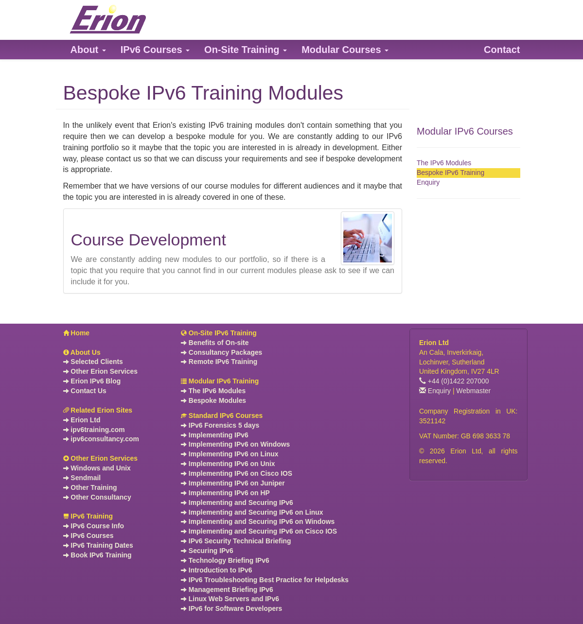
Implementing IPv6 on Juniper (233, 483)
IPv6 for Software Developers (231, 608)
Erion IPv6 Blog (92, 381)
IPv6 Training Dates (98, 545)
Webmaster (473, 391)
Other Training (90, 487)
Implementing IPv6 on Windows (235, 444)
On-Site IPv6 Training (219, 333)
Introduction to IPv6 (216, 570)
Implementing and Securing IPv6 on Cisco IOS (259, 531)
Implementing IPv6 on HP (225, 493)
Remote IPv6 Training (219, 361)
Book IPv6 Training (97, 555)
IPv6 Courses (88, 535)
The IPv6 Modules (444, 163)
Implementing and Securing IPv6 (237, 502)
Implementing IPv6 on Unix (228, 464)
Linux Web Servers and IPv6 (230, 599)
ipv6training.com (94, 429)
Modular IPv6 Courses (465, 131)
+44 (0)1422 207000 (454, 381)
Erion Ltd (82, 420)
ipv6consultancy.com (101, 439)
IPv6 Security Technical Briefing (236, 541)
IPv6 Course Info (93, 526)
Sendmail (82, 478)
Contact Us (84, 391)
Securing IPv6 (207, 551)
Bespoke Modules (213, 400)
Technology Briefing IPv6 (225, 560)
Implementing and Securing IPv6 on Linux (252, 512)
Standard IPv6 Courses (222, 415)
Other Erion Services (100, 371)
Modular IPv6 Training (220, 381)
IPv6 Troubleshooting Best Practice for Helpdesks (265, 580)
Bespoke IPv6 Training (450, 172)
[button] (88, 49)
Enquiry (428, 182)
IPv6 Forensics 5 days (220, 425)
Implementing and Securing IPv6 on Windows (258, 521)
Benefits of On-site (215, 343)
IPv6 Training (88, 516)
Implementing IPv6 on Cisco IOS (236, 473)
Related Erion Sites (98, 410)
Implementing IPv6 (214, 435)
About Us (82, 352)
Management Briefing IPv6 (227, 589)
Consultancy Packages (221, 352)
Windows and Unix (97, 468)
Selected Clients (93, 361)
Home (76, 333)
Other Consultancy (97, 497)
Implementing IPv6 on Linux (230, 454)
